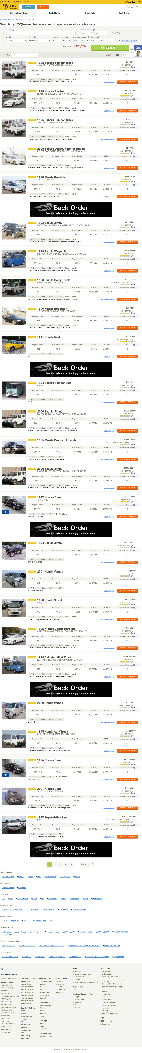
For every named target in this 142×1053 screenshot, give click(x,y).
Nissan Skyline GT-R (10, 957)
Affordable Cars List (27, 946)
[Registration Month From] (77, 40)
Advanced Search (129, 40)
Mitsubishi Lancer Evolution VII (97, 957)
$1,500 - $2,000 (53, 932)
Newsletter (105, 1008)
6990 (82, 864)
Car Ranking (106, 971)
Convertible (74, 899)
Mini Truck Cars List (112, 946)
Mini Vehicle (97, 899)
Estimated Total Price (127, 70)
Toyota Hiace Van (48, 910)
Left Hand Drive (8, 877)
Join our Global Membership (111, 984)
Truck (11, 899)
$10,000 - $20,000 (120, 932)
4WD (39, 877)
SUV (3, 899)
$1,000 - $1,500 (36, 932)
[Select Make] (16, 40)
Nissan (52, 921)
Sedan (34, 899)
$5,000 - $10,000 (102, 932)
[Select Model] (40, 40)
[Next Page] (93, 864)
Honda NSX (26, 957)
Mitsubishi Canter (79, 910)
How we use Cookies (108, 1005)
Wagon (85, 899)
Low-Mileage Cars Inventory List (51, 946)
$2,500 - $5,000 (85, 932)
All (75, 989)
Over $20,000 (7, 935)
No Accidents (50, 877)
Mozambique (79, 999)
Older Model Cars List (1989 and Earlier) (84, 946)
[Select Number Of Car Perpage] (129, 55)
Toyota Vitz (64, 910)
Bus (42, 899)
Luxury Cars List (8, 946)
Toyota (4, 921)
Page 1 (33, 19)
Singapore (22, 888)
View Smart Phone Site (109, 1013)
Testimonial (105, 994)
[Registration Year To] (66, 40)
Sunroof (77, 877)
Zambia (77, 1005)
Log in (42, 7)
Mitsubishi (15, 921)
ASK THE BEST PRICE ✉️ (127, 82)
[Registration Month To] (85, 40)
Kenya (76, 997)
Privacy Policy (106, 999)
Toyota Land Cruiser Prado (12, 910)
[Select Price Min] (87, 33)
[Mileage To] (110, 40)
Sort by (7, 55)
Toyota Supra (118, 957)
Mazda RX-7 (40, 957)
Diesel (30, 877)
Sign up (28, 7)
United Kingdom (8, 888)
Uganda (77, 1008)
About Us (104, 991)
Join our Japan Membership (111, 987)
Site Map (104, 1011)
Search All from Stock (9, 979)
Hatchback (52, 899)
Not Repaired (65, 877)
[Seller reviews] (126, 67)
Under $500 (6, 932)
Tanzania (77, 1002)
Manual (21, 877)
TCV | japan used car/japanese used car (14, 19)
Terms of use (106, 997)
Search (108, 47)
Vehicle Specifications (109, 977)
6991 (87, 864)
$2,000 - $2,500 (69, 932)
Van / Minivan (22, 899)
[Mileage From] (97, 40)
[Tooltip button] (13, 30)
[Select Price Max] (100, 33)
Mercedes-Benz (39, 921)
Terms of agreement (108, 1002)
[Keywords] (41, 33)
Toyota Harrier (32, 910)
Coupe (63, 899)
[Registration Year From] (57, 40)
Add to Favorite (108, 82)
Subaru (26, 921)
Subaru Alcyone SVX (57, 957)
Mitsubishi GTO (75, 957)
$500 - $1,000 (20, 932)
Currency (130, 7)
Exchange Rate (106, 974)
